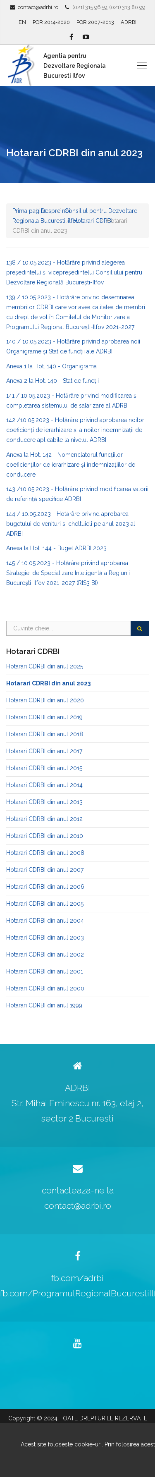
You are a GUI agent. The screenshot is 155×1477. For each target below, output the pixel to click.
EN (22, 22)
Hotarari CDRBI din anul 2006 (45, 886)
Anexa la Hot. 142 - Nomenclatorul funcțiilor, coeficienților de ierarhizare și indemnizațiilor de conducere (70, 464)
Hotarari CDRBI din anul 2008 (45, 852)
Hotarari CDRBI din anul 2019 (44, 717)
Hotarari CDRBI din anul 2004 (45, 920)
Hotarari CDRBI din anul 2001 (44, 971)
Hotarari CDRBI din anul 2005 (44, 903)
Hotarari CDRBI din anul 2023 (48, 683)
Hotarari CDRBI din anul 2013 (44, 802)
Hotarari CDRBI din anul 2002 (45, 954)
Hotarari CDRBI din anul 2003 (45, 937)
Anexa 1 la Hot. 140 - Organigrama (51, 366)
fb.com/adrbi (77, 1278)
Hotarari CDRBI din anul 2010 (44, 836)
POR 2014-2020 (51, 22)
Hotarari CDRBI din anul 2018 (44, 734)
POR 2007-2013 (95, 22)
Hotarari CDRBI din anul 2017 (44, 751)
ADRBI (128, 22)
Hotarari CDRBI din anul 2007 (44, 869)
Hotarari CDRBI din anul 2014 (44, 785)
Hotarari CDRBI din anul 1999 (44, 1005)
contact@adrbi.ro (38, 7)
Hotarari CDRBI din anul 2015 (44, 768)
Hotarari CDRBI (92, 220)
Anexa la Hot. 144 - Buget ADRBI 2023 (56, 548)
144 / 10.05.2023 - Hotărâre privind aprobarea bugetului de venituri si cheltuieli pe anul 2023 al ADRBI (70, 524)
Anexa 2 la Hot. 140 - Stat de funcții (52, 380)
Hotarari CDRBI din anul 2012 (44, 819)
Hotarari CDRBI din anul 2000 (45, 988)
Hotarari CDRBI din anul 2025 (44, 666)
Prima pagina (29, 211)
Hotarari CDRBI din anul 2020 (45, 700)
